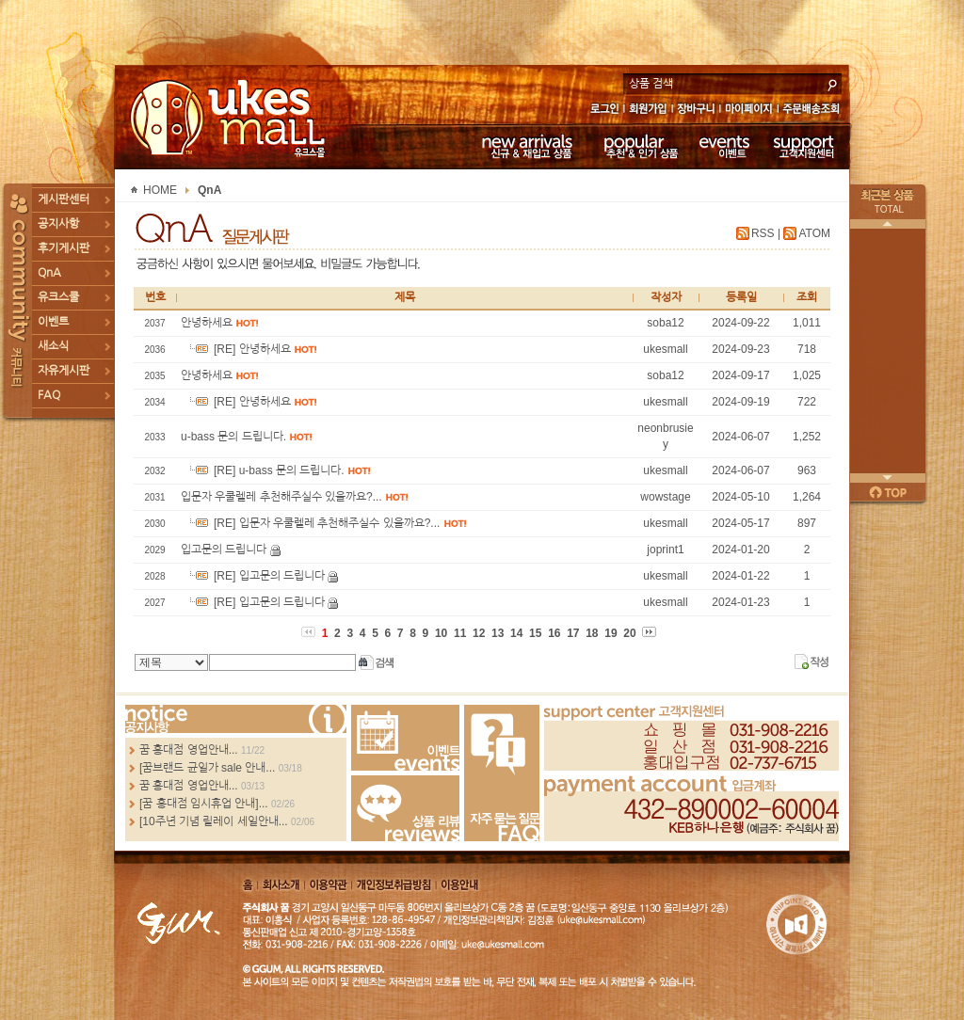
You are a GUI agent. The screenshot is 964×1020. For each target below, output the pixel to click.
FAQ (49, 395)
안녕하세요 (208, 322)
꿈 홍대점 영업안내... (188, 750)
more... (235, 719)
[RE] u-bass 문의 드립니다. (264, 470)
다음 (887, 478)
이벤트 (724, 145)
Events (405, 738)
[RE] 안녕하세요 (237, 349)
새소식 (53, 346)
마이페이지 (749, 110)
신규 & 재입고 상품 (524, 145)
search (832, 82)
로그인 (603, 110)
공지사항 (58, 224)
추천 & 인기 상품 (639, 145)
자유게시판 (63, 370)
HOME (160, 190)
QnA (49, 273)
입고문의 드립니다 (225, 549)
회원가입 (649, 110)
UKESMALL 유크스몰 (230, 117)
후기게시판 (63, 248)
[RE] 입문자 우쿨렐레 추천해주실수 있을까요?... (312, 523)
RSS (763, 233)
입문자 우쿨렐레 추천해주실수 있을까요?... (283, 496)
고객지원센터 (804, 145)
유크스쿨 (58, 297)
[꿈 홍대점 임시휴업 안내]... (203, 803)
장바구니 (696, 110)
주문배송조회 (813, 110)
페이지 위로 (887, 492)
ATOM (814, 233)
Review (405, 808)
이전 (887, 224)
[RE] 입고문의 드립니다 (254, 575)
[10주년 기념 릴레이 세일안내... (213, 821)
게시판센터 (63, 199)
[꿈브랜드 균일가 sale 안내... (207, 767)
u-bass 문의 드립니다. (235, 436)
